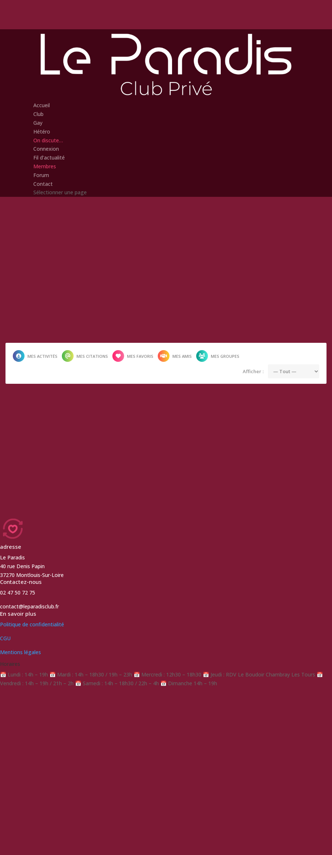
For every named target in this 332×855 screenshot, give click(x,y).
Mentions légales (20, 652)
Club (38, 113)
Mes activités (35, 356)
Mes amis (175, 356)
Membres (44, 166)
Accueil (41, 105)
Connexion (46, 148)
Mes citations (85, 356)
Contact (43, 183)
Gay (37, 122)
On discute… (48, 140)
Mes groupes (217, 356)
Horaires (10, 663)
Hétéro (41, 131)
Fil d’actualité (49, 157)
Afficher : (253, 371)
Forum (41, 175)
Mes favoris (132, 356)
